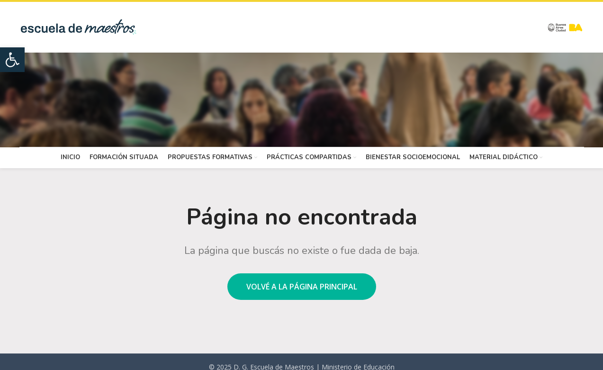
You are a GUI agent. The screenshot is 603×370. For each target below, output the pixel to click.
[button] (12, 59)
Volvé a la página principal (301, 286)
